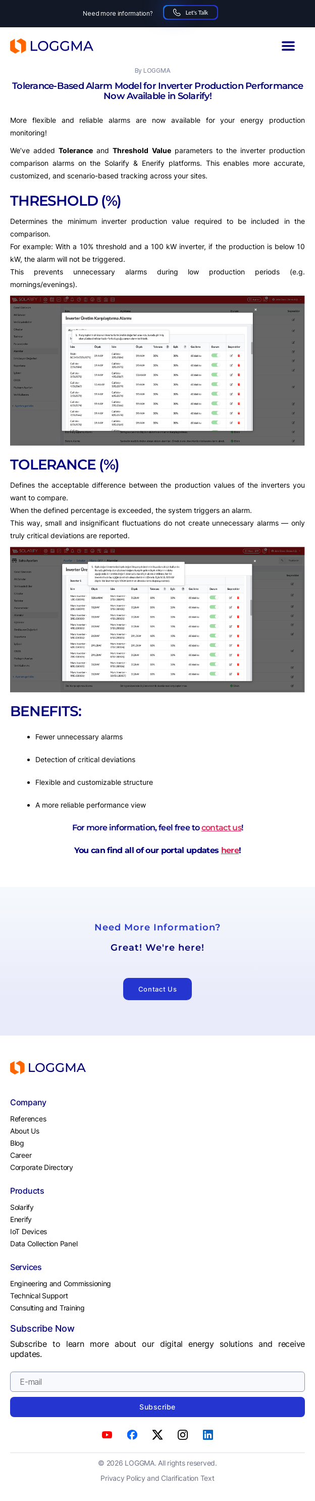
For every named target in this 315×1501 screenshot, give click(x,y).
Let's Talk (190, 12)
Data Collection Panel (43, 1243)
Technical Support (39, 1295)
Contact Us (157, 989)
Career (20, 1155)
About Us (24, 1131)
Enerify (21, 1219)
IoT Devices (28, 1231)
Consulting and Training (47, 1307)
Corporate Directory (41, 1167)
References (28, 1118)
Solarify (22, 1207)
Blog (17, 1143)
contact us (221, 827)
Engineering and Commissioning (60, 1283)
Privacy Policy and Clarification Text (157, 1478)
